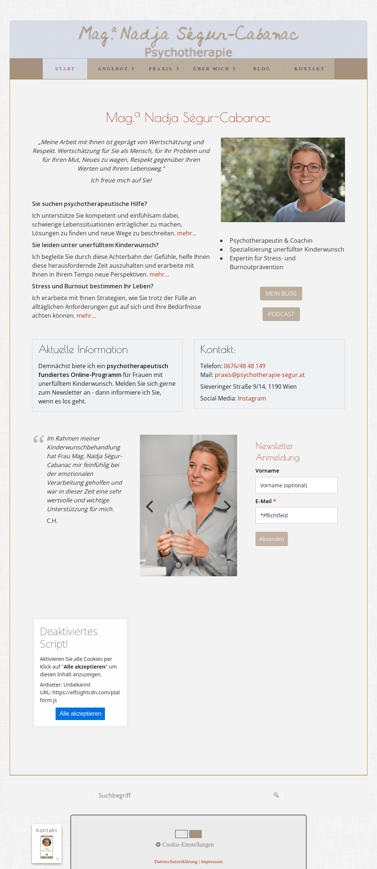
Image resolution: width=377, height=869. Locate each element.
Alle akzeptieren (80, 713)
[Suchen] (276, 795)
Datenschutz (220, 837)
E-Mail (266, 501)
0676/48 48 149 (244, 366)
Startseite (134, 837)
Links (246, 837)
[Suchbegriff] (188, 795)
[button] (281, 293)
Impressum (188, 837)
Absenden (271, 538)
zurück (150, 511)
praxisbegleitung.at (256, 847)
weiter (226, 511)
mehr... (187, 233)
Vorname (267, 470)
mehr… (159, 274)
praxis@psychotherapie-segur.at (260, 375)
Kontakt (160, 837)
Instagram (252, 398)
